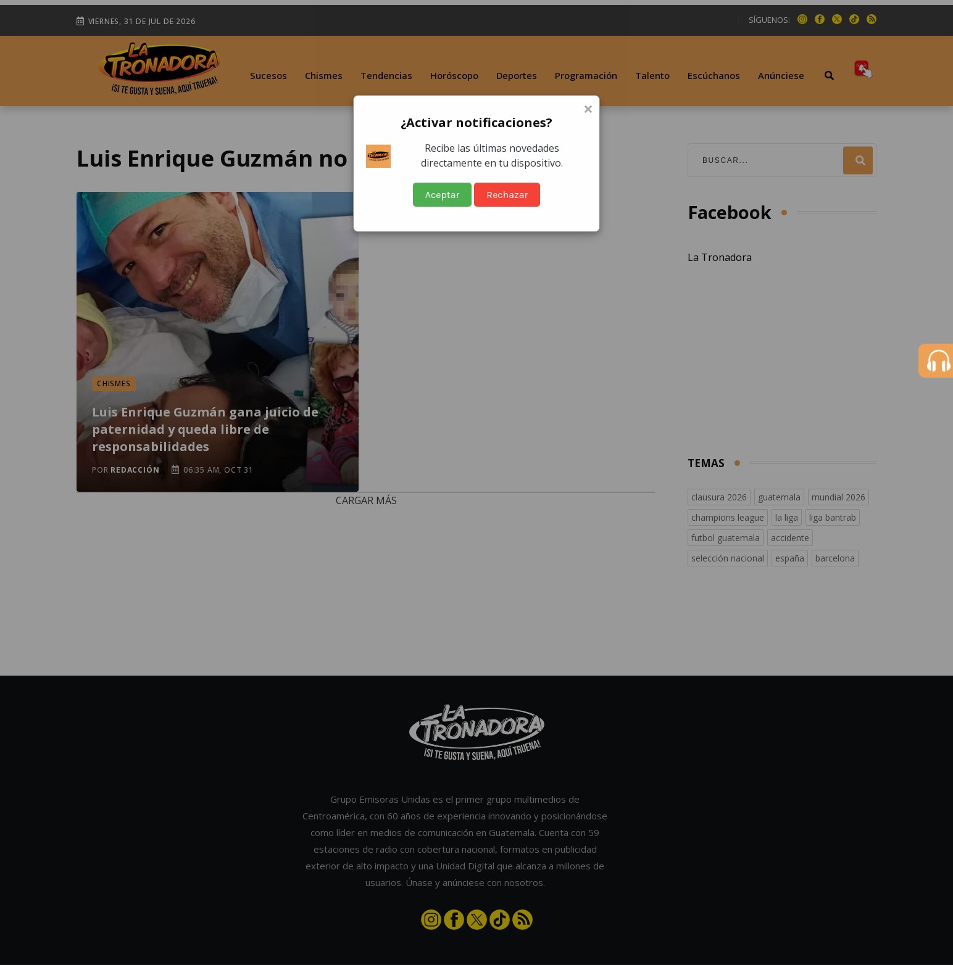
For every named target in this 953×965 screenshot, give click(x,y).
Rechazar (507, 195)
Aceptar (442, 195)
